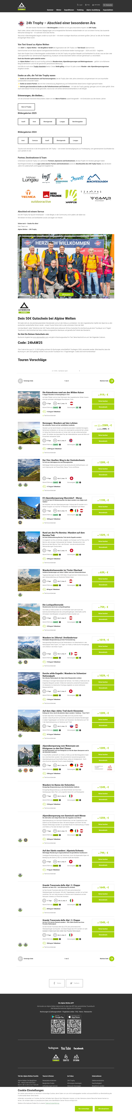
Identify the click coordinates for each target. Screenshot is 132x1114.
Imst (34, 121)
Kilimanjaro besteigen (74, 1083)
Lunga (62, 121)
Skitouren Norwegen (74, 1086)
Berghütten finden (48, 1083)
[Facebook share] (57, 983)
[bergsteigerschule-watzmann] (76, 1060)
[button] (49, 415)
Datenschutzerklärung (52, 1103)
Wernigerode (47, 121)
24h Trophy (71, 1080)
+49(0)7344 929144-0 (28, 1083)
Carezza (35, 140)
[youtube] (66, 1050)
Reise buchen (103, 401)
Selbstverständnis (98, 1080)
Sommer (50, 10)
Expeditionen (69, 10)
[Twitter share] (74, 983)
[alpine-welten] (56, 1060)
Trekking (80, 10)
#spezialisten (108, 10)
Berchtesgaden (77, 121)
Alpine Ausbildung (93, 10)
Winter (58, 10)
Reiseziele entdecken (49, 1080)
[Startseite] (21, 7)
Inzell (23, 121)
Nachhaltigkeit (97, 1083)
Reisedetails (103, 407)
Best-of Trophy (26, 107)
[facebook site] (79, 1050)
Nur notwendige (84, 1109)
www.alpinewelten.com (40, 337)
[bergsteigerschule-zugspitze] (66, 1060)
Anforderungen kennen (50, 1086)
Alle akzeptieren (103, 1109)
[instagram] (53, 1050)
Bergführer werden (98, 1086)
